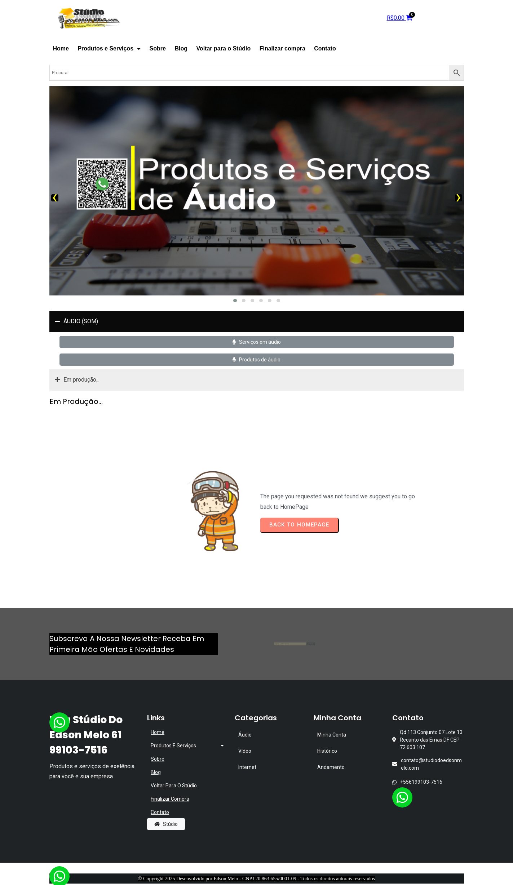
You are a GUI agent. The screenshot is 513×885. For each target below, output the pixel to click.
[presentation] (54, 197)
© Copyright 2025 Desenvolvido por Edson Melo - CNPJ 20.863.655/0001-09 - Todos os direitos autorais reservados (256, 878)
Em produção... (77, 380)
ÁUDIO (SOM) (76, 321)
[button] (235, 300)
